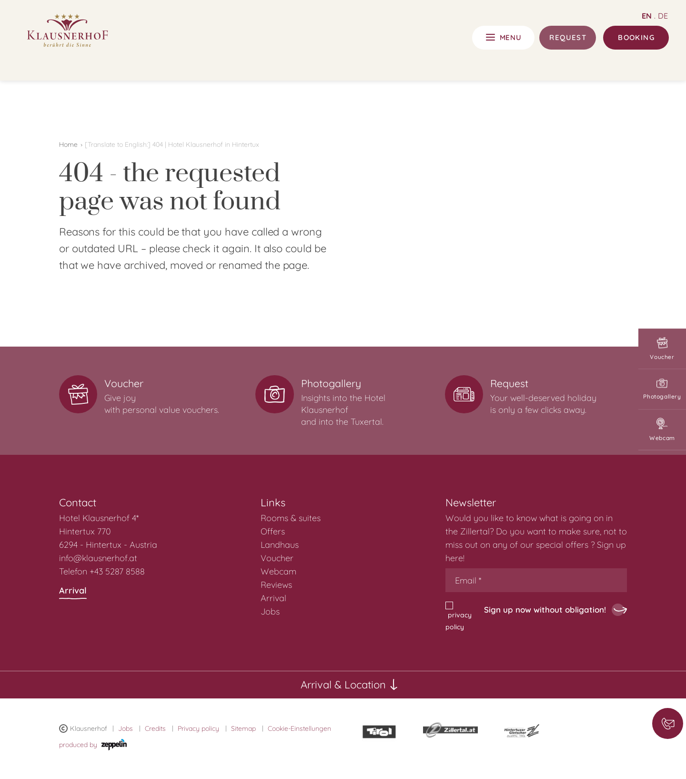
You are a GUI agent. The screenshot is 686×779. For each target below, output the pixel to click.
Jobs (270, 611)
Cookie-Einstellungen (299, 728)
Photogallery (662, 389)
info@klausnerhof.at (98, 558)
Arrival (73, 592)
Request (567, 37)
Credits (155, 728)
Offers (273, 531)
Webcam (662, 430)
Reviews (276, 584)
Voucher (662, 349)
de (663, 15)
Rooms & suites (291, 517)
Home (68, 144)
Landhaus (280, 544)
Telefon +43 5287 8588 (102, 571)
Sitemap (243, 728)
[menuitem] (352, 518)
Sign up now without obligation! (545, 610)
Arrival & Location (349, 684)
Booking (636, 37)
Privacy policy (198, 728)
